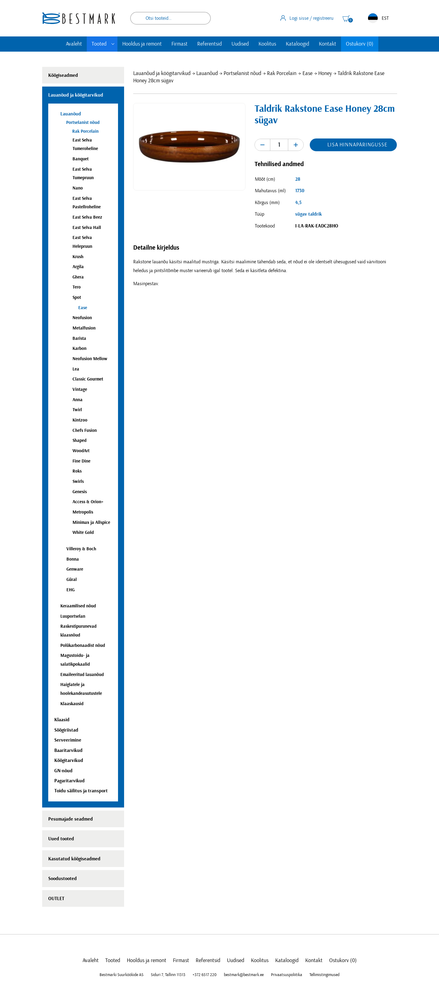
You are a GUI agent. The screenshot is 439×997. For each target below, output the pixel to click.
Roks (77, 471)
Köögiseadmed (63, 75)
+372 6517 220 (205, 975)
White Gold (83, 532)
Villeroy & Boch (81, 549)
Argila (78, 267)
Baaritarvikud (68, 750)
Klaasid (61, 719)
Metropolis (83, 512)
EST (378, 18)
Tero (77, 287)
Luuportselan (72, 616)
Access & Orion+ (88, 502)
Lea (76, 369)
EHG (70, 590)
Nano (78, 188)
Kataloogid (297, 44)
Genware (74, 569)
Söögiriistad (66, 730)
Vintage (80, 389)
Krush (78, 256)
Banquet (81, 159)
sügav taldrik (308, 214)
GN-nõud (63, 770)
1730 (299, 190)
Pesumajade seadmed (70, 819)
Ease (307, 73)
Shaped (79, 440)
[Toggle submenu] (112, 44)
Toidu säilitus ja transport (81, 790)
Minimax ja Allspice (91, 522)
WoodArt (81, 451)
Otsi (202, 18)
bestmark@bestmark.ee (244, 975)
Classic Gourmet (88, 379)
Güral (71, 579)
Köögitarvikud (68, 760)
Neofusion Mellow (90, 359)
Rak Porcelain (281, 73)
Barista (79, 338)
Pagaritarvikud (69, 780)
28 (297, 179)
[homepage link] (78, 18)
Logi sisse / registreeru (306, 18)
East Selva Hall (87, 227)
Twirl (77, 410)
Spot (77, 297)
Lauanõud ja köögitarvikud (162, 73)
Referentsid (209, 44)
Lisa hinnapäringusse (357, 145)
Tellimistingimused (324, 975)
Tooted (99, 44)
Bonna (72, 559)
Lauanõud (207, 73)
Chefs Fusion (85, 430)
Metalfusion (84, 328)
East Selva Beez (87, 217)
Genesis (80, 492)
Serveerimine (67, 740)
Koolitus (267, 44)
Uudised (240, 44)
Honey (325, 73)
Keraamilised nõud (78, 606)
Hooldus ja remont (142, 44)
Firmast (179, 44)
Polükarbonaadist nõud (82, 645)
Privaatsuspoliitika (286, 975)
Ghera (78, 277)
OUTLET (56, 898)
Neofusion (82, 318)
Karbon (79, 348)
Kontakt (327, 44)
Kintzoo (80, 420)
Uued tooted (61, 838)
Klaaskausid (71, 704)
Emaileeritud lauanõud (82, 674)
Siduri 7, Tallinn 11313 (168, 975)
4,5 (298, 202)
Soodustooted (62, 878)
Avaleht (74, 44)
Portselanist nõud (242, 73)
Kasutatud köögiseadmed (74, 858)
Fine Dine (81, 461)
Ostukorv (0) (359, 44)
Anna (78, 400)
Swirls (78, 481)
